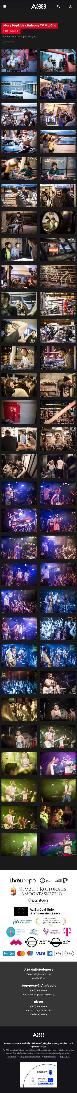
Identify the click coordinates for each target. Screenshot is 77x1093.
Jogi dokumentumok (30, 1056)
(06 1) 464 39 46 (38, 1006)
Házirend (12, 1056)
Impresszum (50, 1056)
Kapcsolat (64, 1056)
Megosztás (8, 42)
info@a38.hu (39, 978)
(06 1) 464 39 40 (38, 990)
